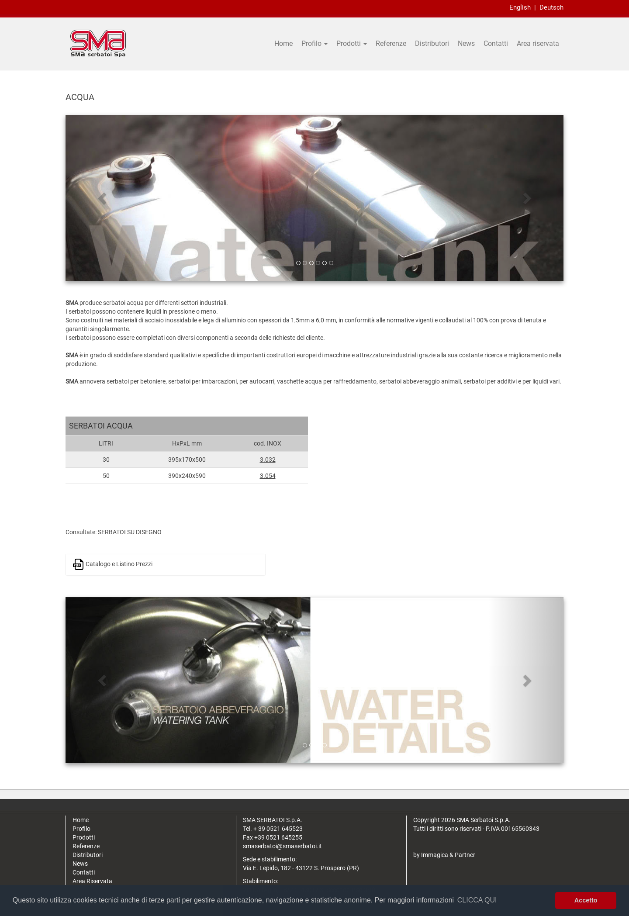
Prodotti (84, 837)
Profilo (81, 828)
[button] (103, 198)
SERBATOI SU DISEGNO (130, 532)
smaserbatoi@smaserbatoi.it (282, 846)
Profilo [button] (314, 43)
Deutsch (551, 7)
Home (283, 43)
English (520, 7)
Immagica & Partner (448, 854)
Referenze (391, 43)
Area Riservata (92, 881)
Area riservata (538, 43)
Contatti (496, 43)
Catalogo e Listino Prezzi (112, 564)
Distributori (432, 43)
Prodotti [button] (351, 43)
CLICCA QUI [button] (477, 900)
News (466, 43)
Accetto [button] (586, 900)
